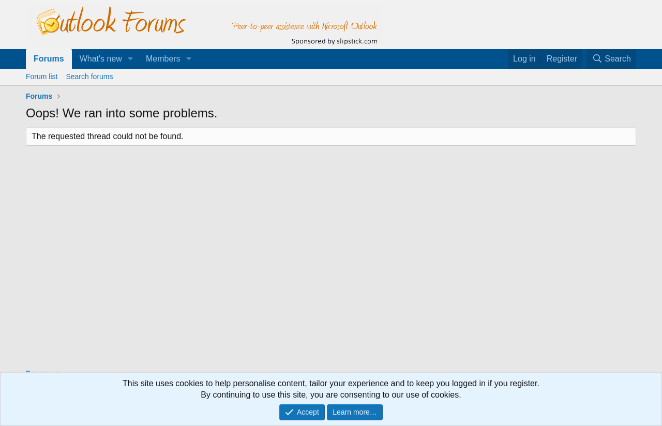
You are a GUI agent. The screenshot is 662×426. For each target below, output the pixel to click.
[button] (130, 59)
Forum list (41, 76)
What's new (101, 58)
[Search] (611, 59)
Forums (49, 58)
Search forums (89, 76)
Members (163, 58)
